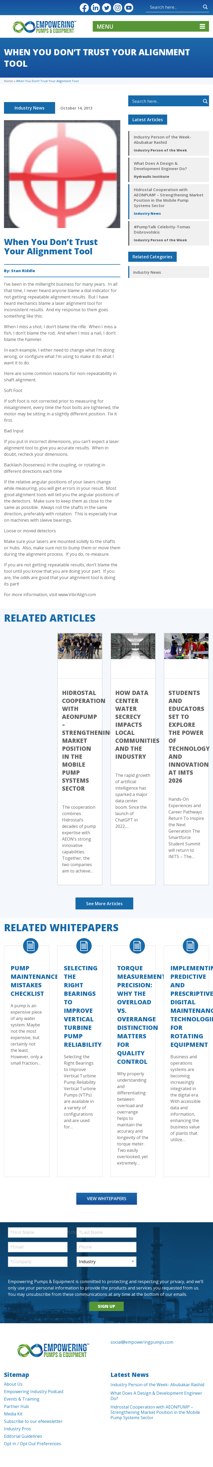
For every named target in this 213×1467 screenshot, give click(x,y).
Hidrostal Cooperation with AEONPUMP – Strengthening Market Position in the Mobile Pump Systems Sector (168, 197)
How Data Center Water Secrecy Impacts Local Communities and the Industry (137, 724)
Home (8, 81)
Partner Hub (16, 1406)
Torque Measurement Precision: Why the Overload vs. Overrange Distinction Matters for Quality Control (141, 1015)
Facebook (84, 7)
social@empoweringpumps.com (141, 1342)
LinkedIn (95, 7)
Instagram (117, 7)
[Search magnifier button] (205, 7)
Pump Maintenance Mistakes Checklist (34, 981)
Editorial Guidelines (23, 1436)
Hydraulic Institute (151, 176)
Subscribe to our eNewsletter (33, 1421)
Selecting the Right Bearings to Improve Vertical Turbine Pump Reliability (83, 1006)
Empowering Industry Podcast (34, 1391)
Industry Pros (17, 1429)
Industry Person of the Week (160, 150)
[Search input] (175, 7)
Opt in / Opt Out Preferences (32, 1444)
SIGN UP (106, 1306)
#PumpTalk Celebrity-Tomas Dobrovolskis (162, 229)
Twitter (106, 7)
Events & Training (21, 1399)
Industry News (30, 108)
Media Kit (13, 1414)
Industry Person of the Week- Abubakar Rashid (162, 139)
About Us (13, 1384)
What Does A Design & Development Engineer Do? (160, 166)
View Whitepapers (106, 1199)
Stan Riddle (23, 270)
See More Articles (104, 904)
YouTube (128, 7)
